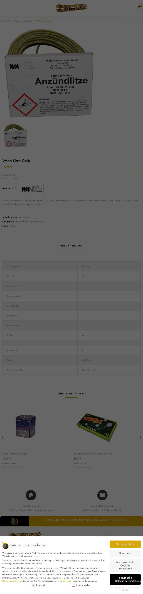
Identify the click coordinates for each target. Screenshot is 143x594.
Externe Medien (81, 585)
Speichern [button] (125, 553)
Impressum (125, 590)
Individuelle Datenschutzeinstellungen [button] (128, 579)
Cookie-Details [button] (116, 588)
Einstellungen (66, 580)
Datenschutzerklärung (12, 580)
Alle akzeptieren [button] (125, 544)
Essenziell (38, 585)
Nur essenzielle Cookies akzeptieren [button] (125, 565)
